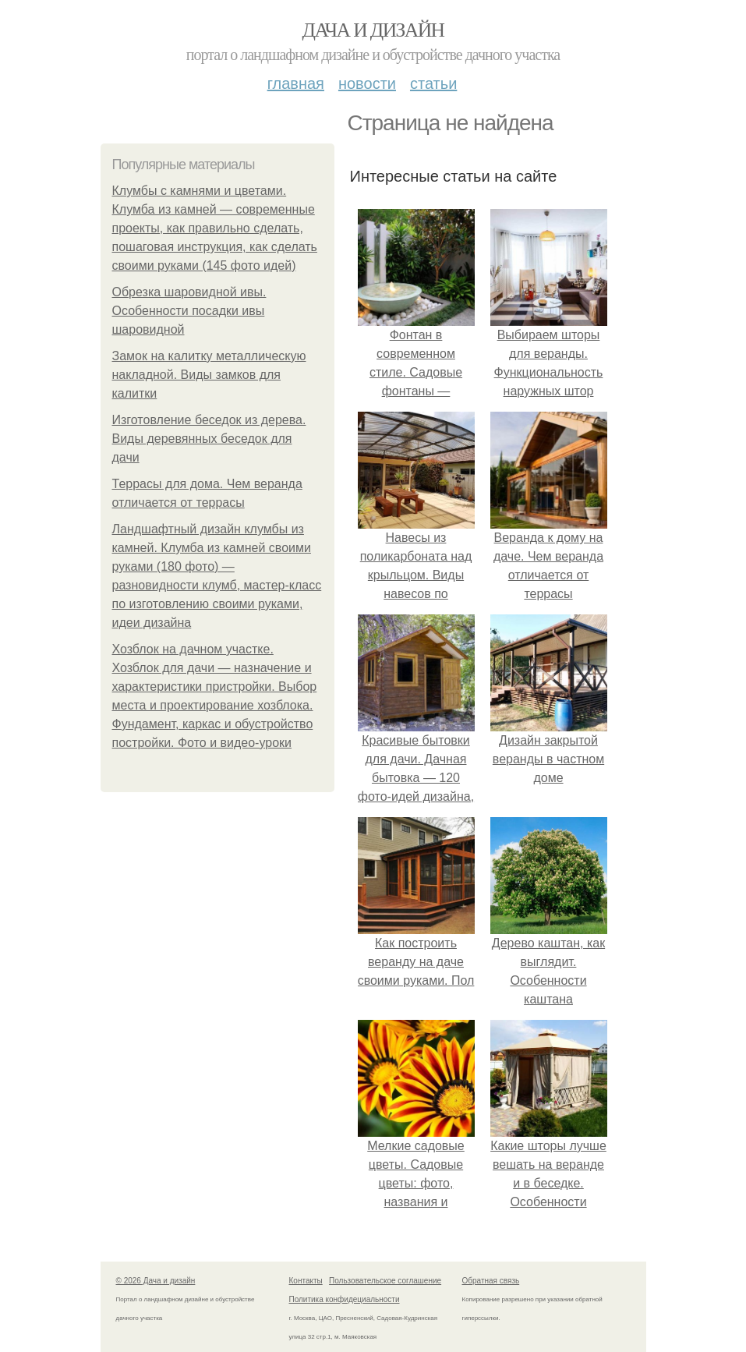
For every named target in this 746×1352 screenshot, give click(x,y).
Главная (295, 83)
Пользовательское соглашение (385, 1280)
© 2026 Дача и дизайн (156, 1280)
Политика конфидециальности (344, 1299)
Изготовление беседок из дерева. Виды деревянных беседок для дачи (209, 438)
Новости (367, 83)
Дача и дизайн (373, 30)
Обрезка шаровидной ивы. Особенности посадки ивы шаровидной (189, 310)
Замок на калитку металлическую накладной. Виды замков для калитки (209, 374)
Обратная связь (491, 1280)
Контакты (306, 1280)
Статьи (433, 83)
